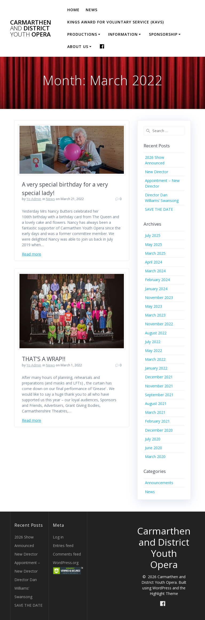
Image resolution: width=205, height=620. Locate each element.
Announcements (159, 482)
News (91, 9)
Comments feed (67, 554)
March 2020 (155, 456)
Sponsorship (163, 34)
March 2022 (155, 359)
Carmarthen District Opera (30, 28)
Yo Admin (33, 199)
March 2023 (155, 315)
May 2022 (153, 350)
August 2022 (156, 332)
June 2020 (153, 447)
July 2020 (152, 438)
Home (73, 9)
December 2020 (159, 430)
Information (123, 34)
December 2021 (159, 376)
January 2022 (156, 368)
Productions (82, 34)
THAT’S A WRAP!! (43, 359)
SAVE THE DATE (159, 209)
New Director (156, 171)
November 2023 (159, 297)
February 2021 (157, 421)
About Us (77, 46)
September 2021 (159, 394)
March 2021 (155, 412)
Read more (31, 254)
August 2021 (156, 403)
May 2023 (153, 306)
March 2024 (155, 270)
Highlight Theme (164, 593)
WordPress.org (65, 562)
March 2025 (155, 253)
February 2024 (157, 279)
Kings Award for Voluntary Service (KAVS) (115, 22)
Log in (58, 537)
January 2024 (156, 288)
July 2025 (152, 235)
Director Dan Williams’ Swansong (25, 588)
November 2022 (159, 323)
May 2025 (153, 244)
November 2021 (159, 385)
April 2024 (153, 262)
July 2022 (152, 341)
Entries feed (63, 545)
